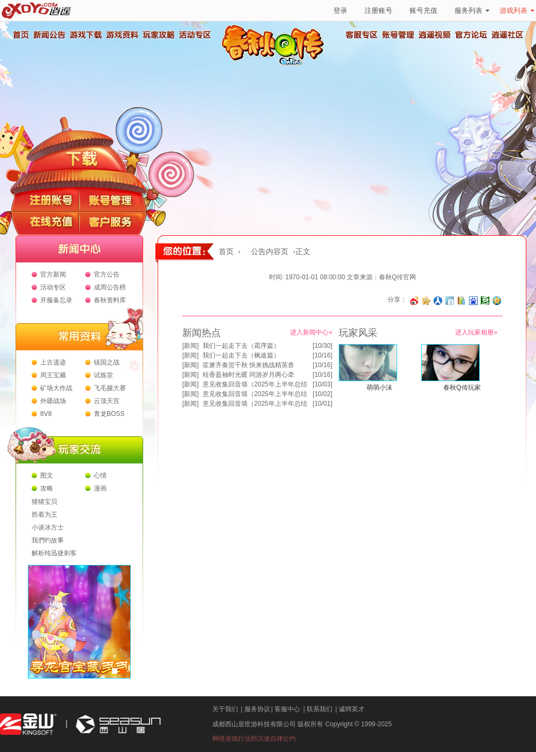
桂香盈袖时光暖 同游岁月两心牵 (248, 374)
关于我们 (225, 709)
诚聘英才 (351, 709)
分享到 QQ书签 (461, 300)
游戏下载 (85, 34)
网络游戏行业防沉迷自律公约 (254, 738)
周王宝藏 (53, 375)
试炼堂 (103, 375)
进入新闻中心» (311, 332)
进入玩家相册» (476, 332)
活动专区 (194, 34)
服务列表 (472, 10)
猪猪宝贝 (44, 501)
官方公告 (107, 274)
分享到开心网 (426, 300)
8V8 (45, 414)
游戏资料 (121, 34)
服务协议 (257, 709)
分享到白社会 (449, 300)
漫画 (100, 488)
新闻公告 (48, 34)
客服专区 (361, 34)
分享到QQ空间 (497, 300)
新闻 (190, 345)
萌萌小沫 (379, 387)
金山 (28, 724)
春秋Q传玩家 (461, 387)
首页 (20, 34)
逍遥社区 (507, 34)
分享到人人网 (438, 300)
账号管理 (398, 34)
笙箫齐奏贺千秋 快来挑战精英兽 (248, 365)
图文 (46, 475)
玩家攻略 (158, 34)
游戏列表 (517, 10)
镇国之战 (107, 362)
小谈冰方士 (48, 527)
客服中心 (287, 709)
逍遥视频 (434, 34)
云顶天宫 (107, 401)
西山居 (117, 724)
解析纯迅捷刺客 (54, 553)
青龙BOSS (109, 414)
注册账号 (378, 10)
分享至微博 (414, 300)
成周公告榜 (110, 287)
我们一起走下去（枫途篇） (241, 355)
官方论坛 (471, 34)
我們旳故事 (48, 540)
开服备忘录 (56, 300)
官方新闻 (53, 274)
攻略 (46, 488)
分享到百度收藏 (473, 300)
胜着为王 (44, 514)
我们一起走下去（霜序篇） (241, 345)
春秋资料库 (110, 300)
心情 (100, 475)
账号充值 (423, 10)
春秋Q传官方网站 (276, 64)
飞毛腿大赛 (110, 388)
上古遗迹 (53, 362)
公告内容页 (269, 252)
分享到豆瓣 (485, 300)
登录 (340, 10)
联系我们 (319, 709)
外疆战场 (53, 401)
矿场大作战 (56, 388)
